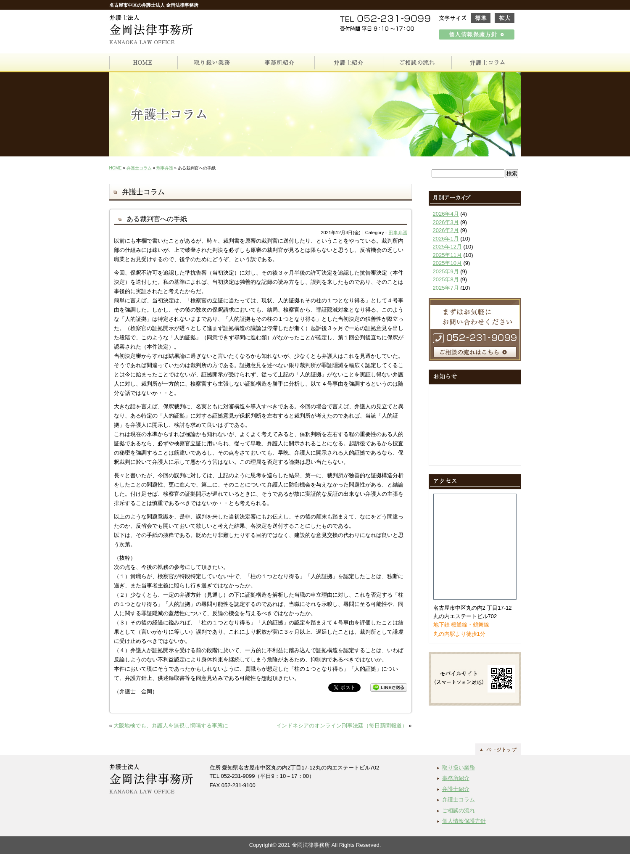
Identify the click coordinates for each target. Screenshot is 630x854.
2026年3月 (446, 222)
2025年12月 (447, 246)
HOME (115, 168)
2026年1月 (446, 238)
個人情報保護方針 (464, 821)
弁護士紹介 (455, 789)
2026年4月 (446, 214)
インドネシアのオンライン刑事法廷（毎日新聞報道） (341, 725)
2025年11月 (447, 255)
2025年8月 (446, 279)
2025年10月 (447, 263)
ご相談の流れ (458, 810)
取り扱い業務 (458, 767)
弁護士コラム (139, 168)
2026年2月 (446, 230)
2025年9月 (446, 271)
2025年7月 (446, 288)
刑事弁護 (164, 168)
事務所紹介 (455, 778)
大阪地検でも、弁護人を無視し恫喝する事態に (170, 725)
